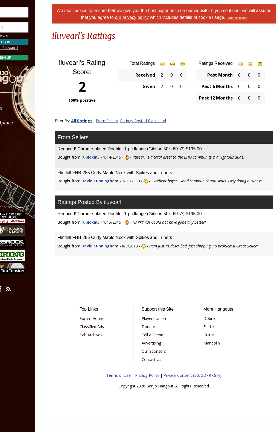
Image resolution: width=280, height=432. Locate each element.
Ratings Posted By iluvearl (157, 120)
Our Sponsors (162, 363)
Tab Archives (103, 347)
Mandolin (216, 355)
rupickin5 (104, 157)
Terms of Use (125, 387)
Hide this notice (252, 17)
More (17, 166)
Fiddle (213, 338)
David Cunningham (113, 180)
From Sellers (120, 120)
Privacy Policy (154, 387)
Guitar (213, 347)
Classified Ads (104, 338)
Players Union (162, 330)
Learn (18, 137)
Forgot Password (31, 47)
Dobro (214, 330)
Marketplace (25, 122)
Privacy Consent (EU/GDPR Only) (199, 387)
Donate (157, 338)
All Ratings (95, 120)
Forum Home (104, 330)
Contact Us (160, 371)
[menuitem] (31, 108)
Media (18, 151)
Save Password (20, 35)
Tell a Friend (161, 347)
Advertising (160, 355)
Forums (19, 108)
